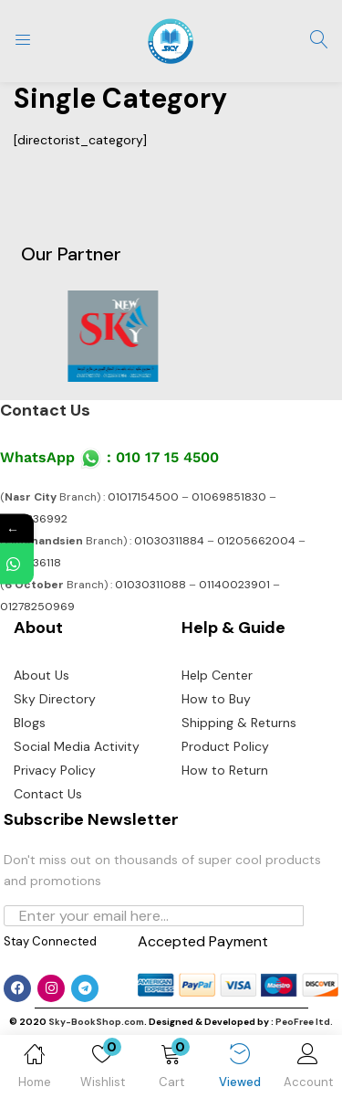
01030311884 (169, 540)
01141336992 (33, 519)
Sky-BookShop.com (96, 1022)
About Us (41, 675)
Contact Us (45, 410)
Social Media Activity (77, 746)
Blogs (30, 722)
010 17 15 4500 (167, 457)
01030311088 (150, 584)
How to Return (224, 770)
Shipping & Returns (238, 722)
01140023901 (234, 584)
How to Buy (216, 699)
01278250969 (37, 606)
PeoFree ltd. (304, 1022)
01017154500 (143, 497)
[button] (171, 1069)
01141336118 (30, 562)
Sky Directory (55, 699)
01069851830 (229, 497)
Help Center (217, 675)
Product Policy (225, 746)
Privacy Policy (55, 770)
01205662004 (256, 540)
